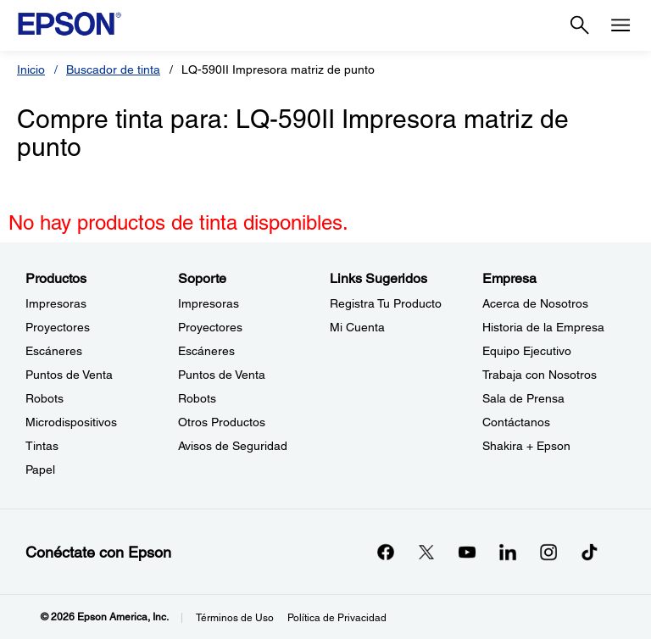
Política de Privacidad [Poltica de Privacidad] (337, 618)
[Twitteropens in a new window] (426, 551)
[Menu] (620, 25)
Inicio (31, 69)
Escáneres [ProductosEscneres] (53, 351)
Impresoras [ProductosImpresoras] (55, 303)
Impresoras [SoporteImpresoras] (208, 303)
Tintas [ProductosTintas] (41, 446)
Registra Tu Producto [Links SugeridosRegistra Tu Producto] (386, 303)
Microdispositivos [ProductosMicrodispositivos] (71, 422)
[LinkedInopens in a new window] (507, 551)
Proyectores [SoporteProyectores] (210, 327)
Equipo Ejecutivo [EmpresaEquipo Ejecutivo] (526, 351)
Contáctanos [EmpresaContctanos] (516, 422)
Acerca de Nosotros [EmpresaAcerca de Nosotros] (535, 303)
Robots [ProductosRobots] (44, 398)
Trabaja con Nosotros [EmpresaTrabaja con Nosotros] (539, 374)
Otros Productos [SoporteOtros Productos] (221, 422)
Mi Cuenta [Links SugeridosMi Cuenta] (357, 327)
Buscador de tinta (113, 69)
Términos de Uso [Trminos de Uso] (235, 618)
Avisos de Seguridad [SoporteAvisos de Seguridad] (232, 446)
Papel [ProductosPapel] (40, 469)
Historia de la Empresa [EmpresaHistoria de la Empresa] (543, 327)
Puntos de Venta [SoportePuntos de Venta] (221, 374)
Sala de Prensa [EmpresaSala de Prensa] (523, 398)
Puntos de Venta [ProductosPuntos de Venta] (69, 374)
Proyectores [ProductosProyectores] (57, 327)
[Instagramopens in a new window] (548, 551)
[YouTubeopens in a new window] (467, 551)
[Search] (579, 25)
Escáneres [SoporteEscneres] (206, 351)
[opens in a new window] (589, 551)
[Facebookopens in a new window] (385, 551)
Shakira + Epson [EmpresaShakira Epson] (526, 446)
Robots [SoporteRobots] (197, 398)
